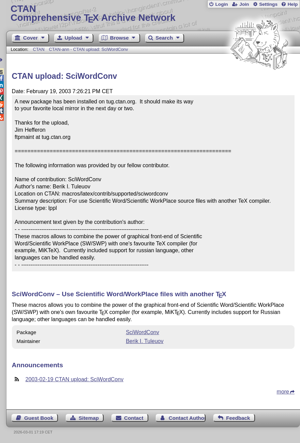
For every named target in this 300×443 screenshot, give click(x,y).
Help (293, 4)
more (283, 392)
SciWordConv (142, 332)
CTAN (38, 49)
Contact (134, 418)
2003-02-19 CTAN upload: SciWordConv (75, 379)
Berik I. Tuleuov (144, 341)
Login (221, 4)
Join (244, 4)
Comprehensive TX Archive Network (153, 13)
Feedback (238, 418)
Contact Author (187, 418)
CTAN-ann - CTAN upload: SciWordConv (88, 49)
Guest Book (38, 418)
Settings (268, 4)
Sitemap (89, 418)
